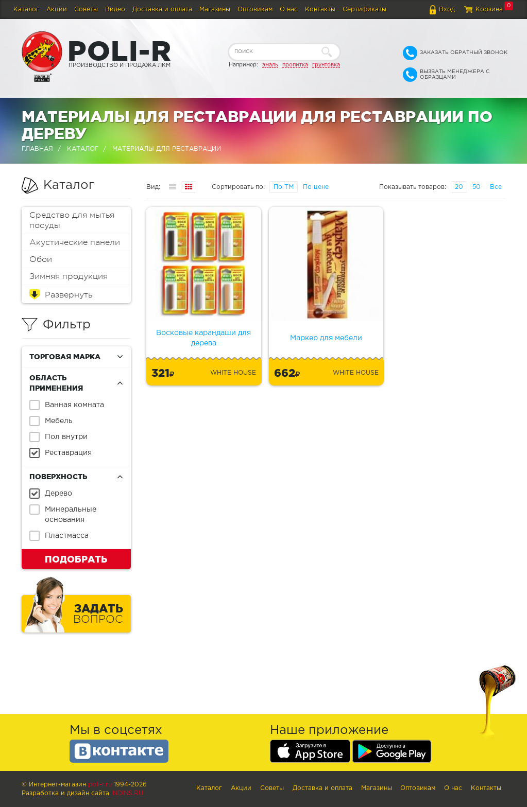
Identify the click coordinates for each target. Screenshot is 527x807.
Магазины (214, 9)
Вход (447, 9)
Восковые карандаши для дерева (203, 338)
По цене (316, 187)
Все (496, 187)
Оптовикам (255, 9)
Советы (86, 9)
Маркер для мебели (326, 338)
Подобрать (76, 559)
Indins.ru (127, 793)
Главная (37, 149)
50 (476, 187)
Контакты (320, 9)
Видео (115, 9)
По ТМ (284, 187)
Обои (40, 259)
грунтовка (326, 64)
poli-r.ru (100, 784)
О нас (289, 9)
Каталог (26, 9)
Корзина (489, 9)
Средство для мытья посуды (71, 220)
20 (459, 187)
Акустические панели (74, 242)
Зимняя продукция (68, 276)
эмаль (270, 64)
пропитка (295, 64)
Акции (56, 9)
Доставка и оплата (162, 9)
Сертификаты (364, 9)
